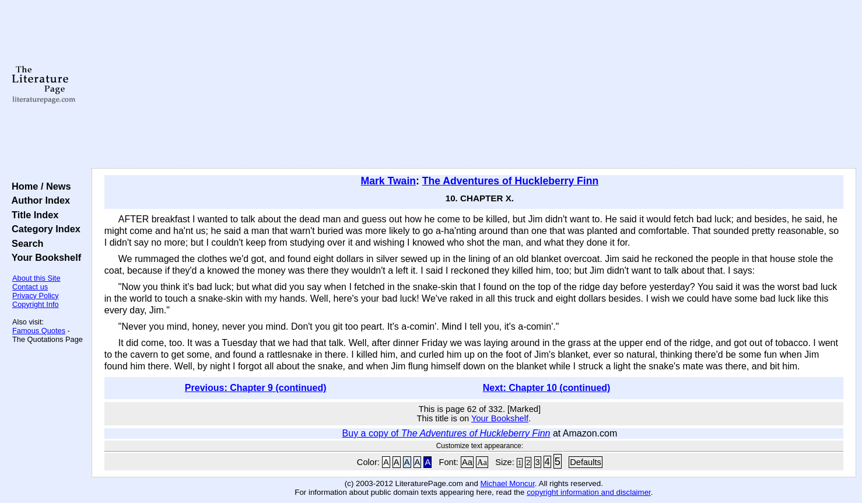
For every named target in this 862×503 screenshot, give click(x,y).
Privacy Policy (35, 295)
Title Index (32, 214)
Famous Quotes (38, 330)
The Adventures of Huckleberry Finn (510, 181)
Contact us (30, 286)
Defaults (585, 462)
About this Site (36, 278)
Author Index (38, 200)
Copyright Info (35, 304)
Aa (467, 462)
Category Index (43, 228)
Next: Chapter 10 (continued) (547, 388)
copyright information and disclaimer (589, 492)
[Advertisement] (474, 84)
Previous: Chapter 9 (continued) (256, 388)
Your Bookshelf (43, 257)
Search (24, 243)
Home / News (38, 186)
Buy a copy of (446, 433)
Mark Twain (388, 181)
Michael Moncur (508, 483)
